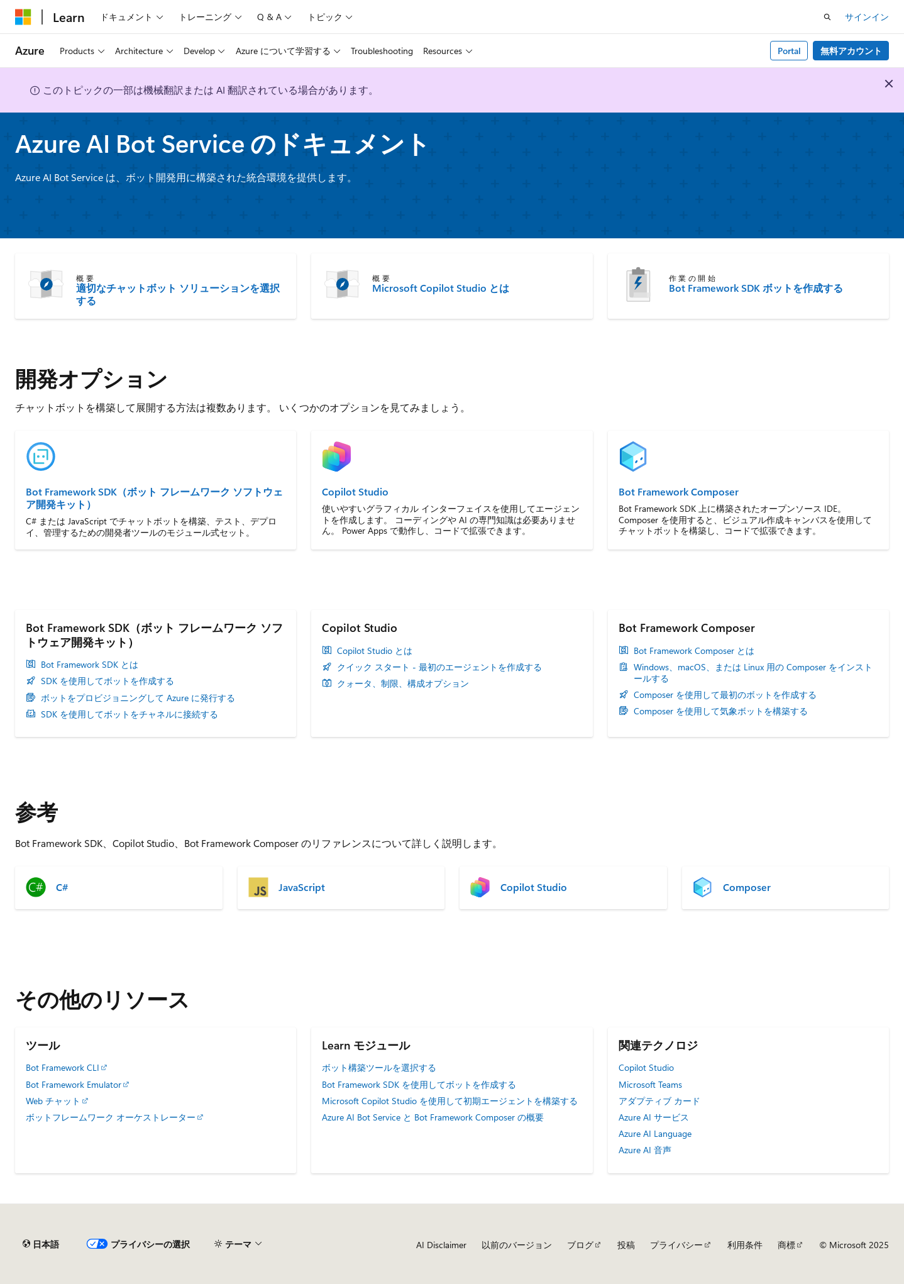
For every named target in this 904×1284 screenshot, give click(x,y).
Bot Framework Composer (679, 491)
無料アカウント (851, 51)
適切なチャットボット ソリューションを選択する (178, 294)
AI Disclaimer (441, 1245)
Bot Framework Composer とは (694, 650)
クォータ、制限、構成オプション (403, 683)
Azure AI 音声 (645, 1150)
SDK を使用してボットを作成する (107, 681)
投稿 (626, 1245)
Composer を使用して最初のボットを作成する (725, 694)
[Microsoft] (23, 17)
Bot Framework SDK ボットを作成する (756, 288)
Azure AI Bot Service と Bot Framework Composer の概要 (433, 1117)
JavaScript (301, 887)
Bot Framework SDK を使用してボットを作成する (419, 1084)
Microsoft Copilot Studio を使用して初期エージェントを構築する (450, 1101)
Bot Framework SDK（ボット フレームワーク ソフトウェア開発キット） (154, 498)
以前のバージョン (517, 1245)
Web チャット (53, 1101)
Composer (747, 887)
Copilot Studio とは (374, 650)
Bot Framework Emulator (73, 1084)
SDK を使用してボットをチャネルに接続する (129, 714)
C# (62, 887)
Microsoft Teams (650, 1084)
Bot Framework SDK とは (89, 664)
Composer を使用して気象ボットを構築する (721, 711)
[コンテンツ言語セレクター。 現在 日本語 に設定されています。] (41, 1244)
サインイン (867, 17)
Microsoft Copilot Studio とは (440, 288)
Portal (789, 51)
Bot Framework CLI (62, 1067)
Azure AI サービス (654, 1117)
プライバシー (676, 1245)
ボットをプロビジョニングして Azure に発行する (138, 698)
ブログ (580, 1245)
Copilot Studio (355, 491)
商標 (786, 1245)
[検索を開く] (827, 17)
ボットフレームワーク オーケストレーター (111, 1117)
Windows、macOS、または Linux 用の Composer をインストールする (753, 672)
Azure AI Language (655, 1133)
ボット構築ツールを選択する (379, 1067)
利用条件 (745, 1245)
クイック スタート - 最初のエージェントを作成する (439, 667)
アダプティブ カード (659, 1101)
